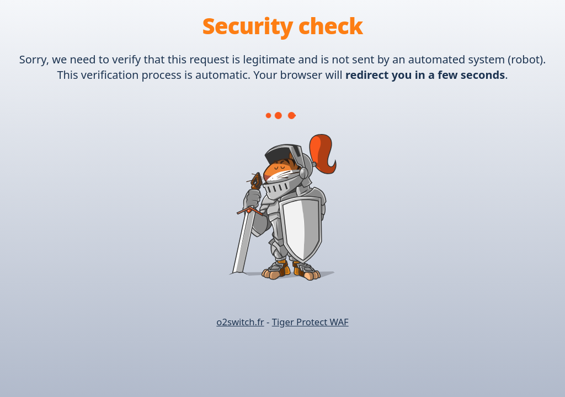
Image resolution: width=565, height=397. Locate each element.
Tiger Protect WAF (310, 321)
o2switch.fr (240, 321)
